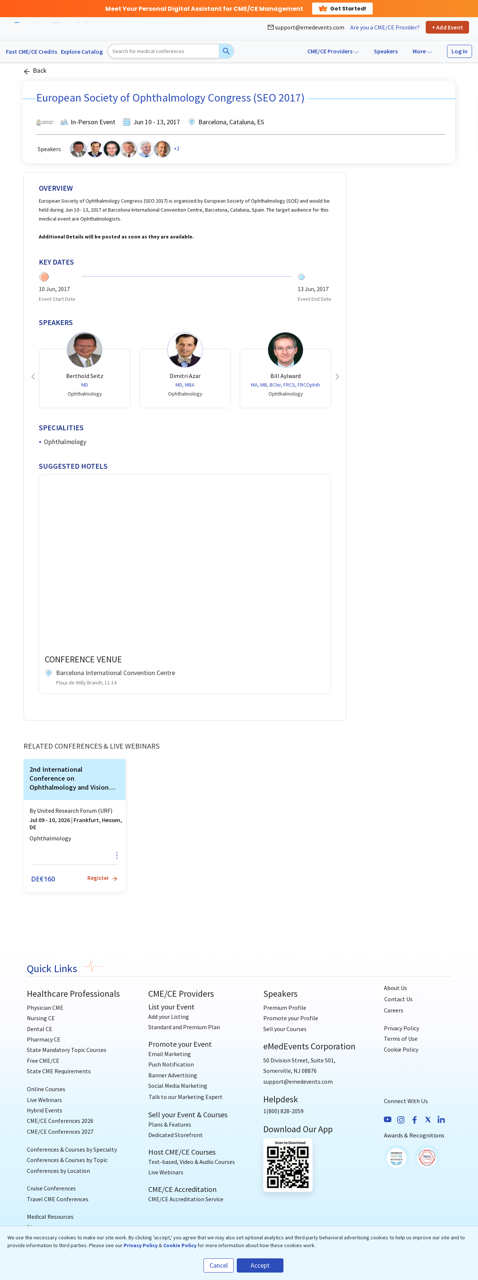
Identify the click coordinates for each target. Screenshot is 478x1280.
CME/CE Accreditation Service (185, 1199)
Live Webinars (44, 1099)
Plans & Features (169, 1124)
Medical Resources (50, 1216)
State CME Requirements (59, 1071)
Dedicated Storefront (175, 1135)
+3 (176, 148)
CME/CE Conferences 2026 (60, 1120)
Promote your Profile (290, 1018)
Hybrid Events (44, 1110)
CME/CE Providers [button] (333, 51)
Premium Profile (284, 1007)
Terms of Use (401, 1038)
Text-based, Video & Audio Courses (191, 1161)
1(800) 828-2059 (283, 1111)
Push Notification (171, 1064)
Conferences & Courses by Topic (67, 1160)
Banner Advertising (172, 1075)
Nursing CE (41, 1018)
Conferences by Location (58, 1170)
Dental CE (39, 1029)
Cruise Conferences (51, 1188)
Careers (393, 1010)
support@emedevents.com (306, 27)
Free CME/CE (43, 1060)
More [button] (422, 51)
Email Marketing (169, 1054)
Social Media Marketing (177, 1085)
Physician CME (45, 1007)
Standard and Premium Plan (184, 1027)
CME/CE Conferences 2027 (60, 1131)
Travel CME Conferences (58, 1199)
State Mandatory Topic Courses (66, 1049)
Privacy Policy (401, 1028)
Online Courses (46, 1089)
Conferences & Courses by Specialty (72, 1149)
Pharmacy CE (43, 1039)
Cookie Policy (401, 1049)
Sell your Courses (285, 1029)
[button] (33, 376)
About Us (395, 988)
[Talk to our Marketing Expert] (185, 1097)
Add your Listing (168, 1016)
